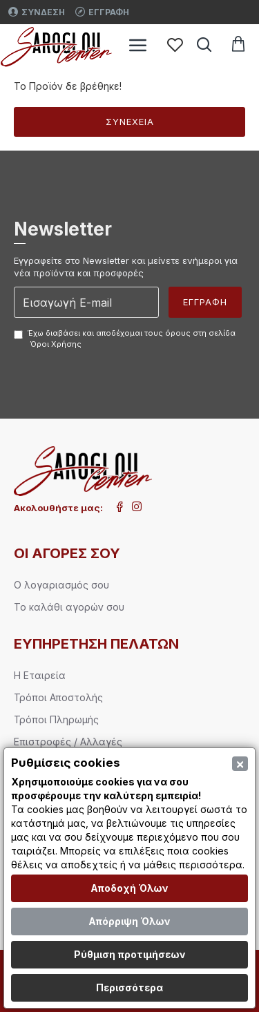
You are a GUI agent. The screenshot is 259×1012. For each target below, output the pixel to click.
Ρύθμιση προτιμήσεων (130, 954)
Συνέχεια (130, 121)
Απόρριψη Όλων (129, 921)
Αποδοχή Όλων (129, 888)
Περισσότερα (129, 987)
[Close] (240, 763)
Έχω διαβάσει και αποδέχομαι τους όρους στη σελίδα (125, 339)
